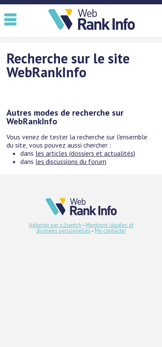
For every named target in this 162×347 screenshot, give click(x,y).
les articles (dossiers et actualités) (85, 153)
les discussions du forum (70, 161)
